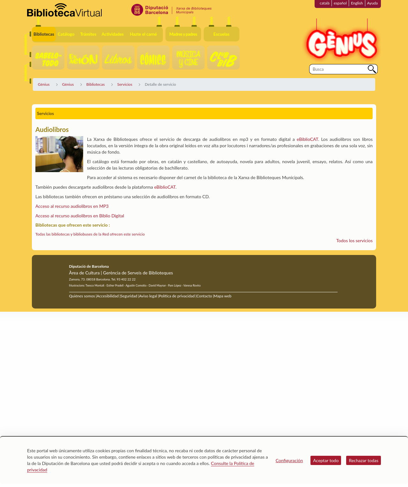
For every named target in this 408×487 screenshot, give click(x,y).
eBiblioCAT (307, 139)
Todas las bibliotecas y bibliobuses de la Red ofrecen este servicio (90, 234)
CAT (171, 187)
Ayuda (372, 3)
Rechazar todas (363, 460)
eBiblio (161, 187)
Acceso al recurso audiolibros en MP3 (72, 206)
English (357, 3)
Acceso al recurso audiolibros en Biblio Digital (79, 215)
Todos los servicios (354, 240)
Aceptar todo (326, 460)
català (325, 3)
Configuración (289, 460)
